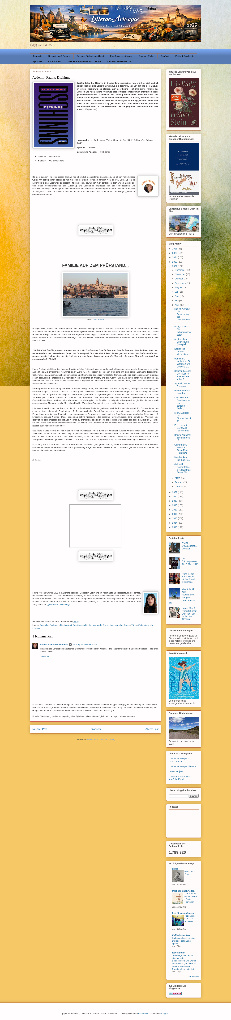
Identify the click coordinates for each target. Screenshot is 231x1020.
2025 (175, 253)
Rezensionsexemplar (112, 625)
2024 (175, 257)
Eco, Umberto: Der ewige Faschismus (181, 428)
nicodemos (143, 1013)
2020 (175, 496)
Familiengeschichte (82, 625)
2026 (175, 248)
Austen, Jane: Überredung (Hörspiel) (181, 342)
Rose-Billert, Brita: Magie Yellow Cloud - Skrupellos (189, 578)
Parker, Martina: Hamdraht (182, 392)
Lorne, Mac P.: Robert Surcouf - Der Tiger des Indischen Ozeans (190, 613)
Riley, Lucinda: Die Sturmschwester (182, 417)
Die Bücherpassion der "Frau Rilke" (190, 561)
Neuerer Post (39, 729)
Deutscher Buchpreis (49, 625)
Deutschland (66, 625)
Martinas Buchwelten (183, 891)
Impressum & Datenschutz (119, 61)
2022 (175, 266)
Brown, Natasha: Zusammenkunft (182, 438)
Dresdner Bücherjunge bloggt (90, 56)
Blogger (164, 1013)
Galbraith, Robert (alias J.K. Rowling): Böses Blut (182, 468)
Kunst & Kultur (55, 61)
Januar (178, 486)
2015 (175, 518)
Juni (177, 296)
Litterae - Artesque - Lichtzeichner (178, 760)
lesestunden (178, 952)
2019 (175, 501)
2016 (175, 514)
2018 (175, 505)
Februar (179, 482)
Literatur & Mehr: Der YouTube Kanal (179, 778)
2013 (175, 527)
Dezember (180, 270)
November (180, 274)
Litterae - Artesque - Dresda (182, 766)
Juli (177, 292)
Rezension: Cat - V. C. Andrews (189, 919)
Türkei (134, 625)
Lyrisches (37, 61)
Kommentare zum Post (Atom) (101, 739)
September (180, 283)
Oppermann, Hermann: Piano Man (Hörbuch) (181, 448)
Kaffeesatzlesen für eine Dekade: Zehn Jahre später (183, 941)
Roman (127, 625)
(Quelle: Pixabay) (98, 319)
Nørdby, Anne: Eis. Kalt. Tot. (182, 458)
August (178, 287)
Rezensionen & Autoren (59, 56)
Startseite (37, 56)
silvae (175, 869)
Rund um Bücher (146, 56)
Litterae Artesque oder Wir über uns (84, 61)
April (177, 305)
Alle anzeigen (193, 976)
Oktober (179, 278)
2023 (175, 262)
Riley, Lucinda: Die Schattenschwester (182, 330)
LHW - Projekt (176, 771)
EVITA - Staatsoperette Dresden (189, 546)
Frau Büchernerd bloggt (121, 56)
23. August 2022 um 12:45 (85, 644)
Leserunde (97, 625)
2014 (175, 523)
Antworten (45, 656)
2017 (175, 509)
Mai (177, 300)
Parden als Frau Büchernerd (54, 644)
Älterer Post (151, 729)
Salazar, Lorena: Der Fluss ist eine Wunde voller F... (182, 375)
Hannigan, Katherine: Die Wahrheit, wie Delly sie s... (182, 362)
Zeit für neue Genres (183, 913)
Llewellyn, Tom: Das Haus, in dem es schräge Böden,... (182, 403)
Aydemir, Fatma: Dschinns (182, 385)
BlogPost (165, 56)
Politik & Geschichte (184, 56)
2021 (175, 492)
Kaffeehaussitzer (181, 935)
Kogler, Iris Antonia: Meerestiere (181, 352)
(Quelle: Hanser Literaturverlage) (58, 605)
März (177, 478)
